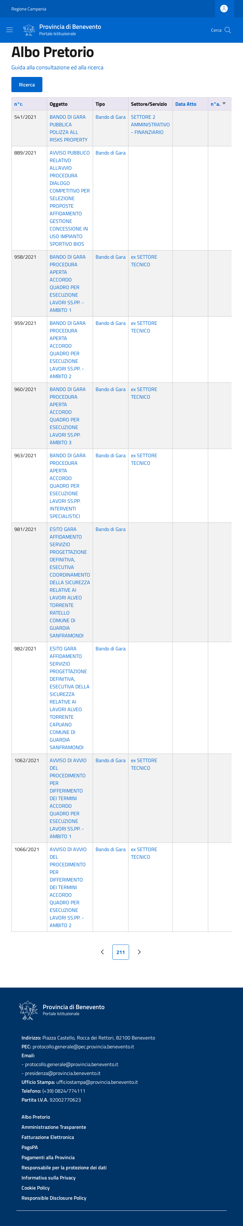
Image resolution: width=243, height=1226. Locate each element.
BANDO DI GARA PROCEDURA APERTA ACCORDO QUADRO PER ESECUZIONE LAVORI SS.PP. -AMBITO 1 (68, 283)
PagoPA (30, 1147)
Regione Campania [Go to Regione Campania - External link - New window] (28, 8)
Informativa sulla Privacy (49, 1177)
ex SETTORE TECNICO (144, 260)
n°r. (18, 104)
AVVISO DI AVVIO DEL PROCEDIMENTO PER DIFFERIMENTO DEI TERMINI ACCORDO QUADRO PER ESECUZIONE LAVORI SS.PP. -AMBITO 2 (68, 887)
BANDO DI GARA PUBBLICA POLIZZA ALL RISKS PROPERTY (69, 128)
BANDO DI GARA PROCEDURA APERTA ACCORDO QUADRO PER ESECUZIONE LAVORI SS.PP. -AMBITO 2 (68, 349)
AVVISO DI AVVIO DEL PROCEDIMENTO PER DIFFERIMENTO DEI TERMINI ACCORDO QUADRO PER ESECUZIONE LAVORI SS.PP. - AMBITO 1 (68, 798)
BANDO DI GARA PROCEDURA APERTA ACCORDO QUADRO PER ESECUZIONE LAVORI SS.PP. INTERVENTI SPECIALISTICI (68, 486)
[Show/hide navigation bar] (9, 30)
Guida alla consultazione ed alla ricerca (57, 67)
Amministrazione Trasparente (54, 1127)
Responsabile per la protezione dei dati (64, 1167)
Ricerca (27, 84)
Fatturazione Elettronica (48, 1137)
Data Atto (185, 104)
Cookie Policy (36, 1187)
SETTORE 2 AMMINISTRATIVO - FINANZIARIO (150, 124)
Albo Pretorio (36, 1117)
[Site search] (228, 30)
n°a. (219, 104)
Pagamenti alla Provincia (48, 1157)
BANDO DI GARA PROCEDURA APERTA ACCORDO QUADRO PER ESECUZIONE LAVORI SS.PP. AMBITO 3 (68, 415)
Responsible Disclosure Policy (54, 1198)
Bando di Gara (111, 117)
